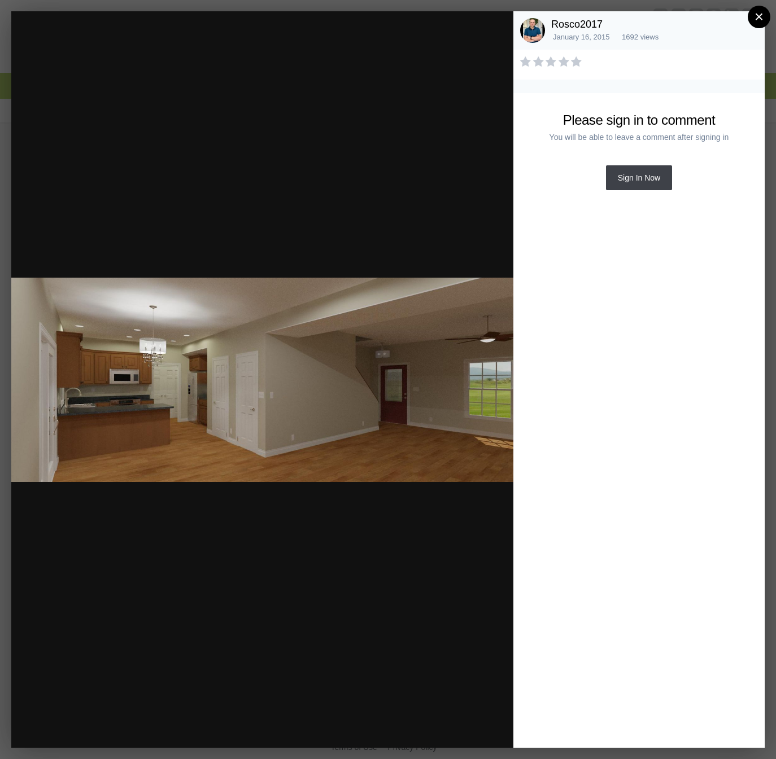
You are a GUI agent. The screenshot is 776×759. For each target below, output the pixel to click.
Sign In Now (639, 177)
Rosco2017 (577, 24)
